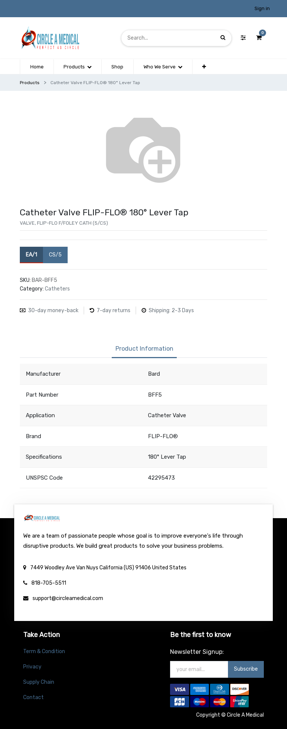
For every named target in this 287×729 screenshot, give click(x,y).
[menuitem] (36, 67)
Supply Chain (38, 682)
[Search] (223, 38)
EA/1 (31, 254)
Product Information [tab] (144, 348)
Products (30, 82)
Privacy (32, 667)
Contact (33, 697)
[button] (204, 67)
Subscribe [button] (246, 669)
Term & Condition (44, 651)
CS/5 (55, 254)
